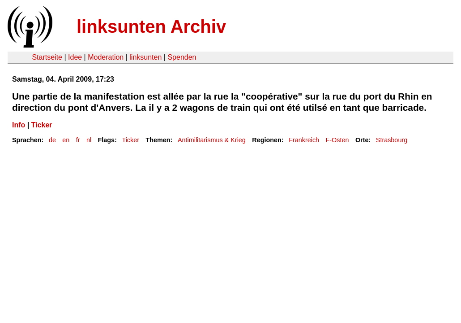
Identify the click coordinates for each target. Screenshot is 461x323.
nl (88, 140)
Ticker (41, 125)
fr (78, 140)
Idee (75, 57)
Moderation (106, 57)
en (65, 140)
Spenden (181, 57)
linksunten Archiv (151, 26)
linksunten (145, 57)
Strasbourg (391, 140)
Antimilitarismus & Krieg (212, 140)
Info (18, 125)
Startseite (47, 57)
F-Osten (337, 140)
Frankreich (304, 140)
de (52, 140)
